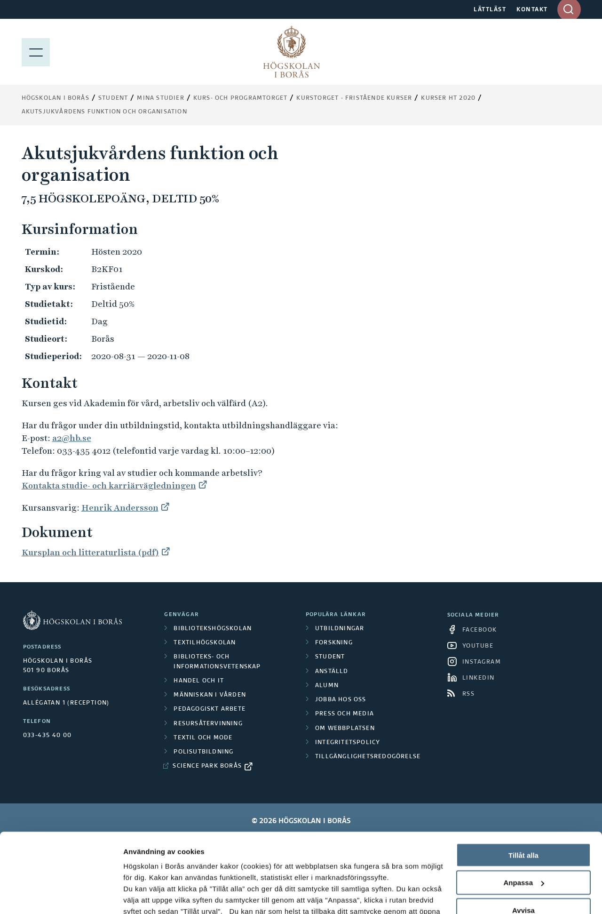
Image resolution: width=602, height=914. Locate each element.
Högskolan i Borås (55, 98)
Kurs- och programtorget (240, 98)
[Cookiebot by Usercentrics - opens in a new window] (61, 896)
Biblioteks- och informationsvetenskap (217, 662)
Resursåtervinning (208, 724)
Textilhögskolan (205, 643)
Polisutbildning (203, 752)
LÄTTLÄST (490, 10)
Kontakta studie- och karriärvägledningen (109, 485)
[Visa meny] (36, 52)
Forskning (334, 643)
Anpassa (523, 808)
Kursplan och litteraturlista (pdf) (90, 552)
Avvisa (523, 836)
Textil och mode (203, 738)
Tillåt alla (523, 781)
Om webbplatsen (345, 728)
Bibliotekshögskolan (213, 628)
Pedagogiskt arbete (210, 709)
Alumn (327, 685)
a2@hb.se (71, 438)
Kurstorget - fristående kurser (354, 98)
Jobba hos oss (340, 700)
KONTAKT (532, 10)
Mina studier (160, 98)
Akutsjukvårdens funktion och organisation (104, 112)
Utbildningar (339, 628)
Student (113, 98)
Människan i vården (210, 695)
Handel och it (199, 681)
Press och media (344, 714)
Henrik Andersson (119, 508)
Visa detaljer (144, 895)
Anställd (332, 671)
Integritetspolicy (347, 742)
